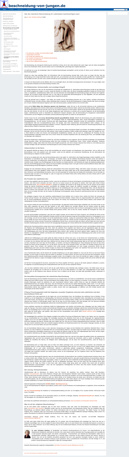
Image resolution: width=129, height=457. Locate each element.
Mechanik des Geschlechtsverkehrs (11, 31)
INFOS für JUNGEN (8, 21)
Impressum (20, 9)
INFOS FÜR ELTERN (8, 23)
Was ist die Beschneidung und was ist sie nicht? (11, 54)
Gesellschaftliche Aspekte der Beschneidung (10, 66)
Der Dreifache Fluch (8, 44)
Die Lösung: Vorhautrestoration (34, 59)
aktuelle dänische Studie (89, 311)
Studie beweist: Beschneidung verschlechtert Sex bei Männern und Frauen (12, 39)
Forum (45, 9)
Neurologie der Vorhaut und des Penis (11, 47)
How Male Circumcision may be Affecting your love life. (69, 445)
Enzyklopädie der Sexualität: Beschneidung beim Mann (10, 51)
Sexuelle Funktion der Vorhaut (10, 29)
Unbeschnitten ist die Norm (33, 54)
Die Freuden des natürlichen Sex (34, 56)
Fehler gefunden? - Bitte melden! (11, 71)
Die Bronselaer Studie (8, 42)
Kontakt (11, 9)
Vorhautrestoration (34, 374)
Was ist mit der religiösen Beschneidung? (36, 61)
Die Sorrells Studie (8, 36)
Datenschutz (54, 9)
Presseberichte (7, 69)
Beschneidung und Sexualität (11, 27)
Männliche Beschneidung (9, 14)
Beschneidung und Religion (10, 63)
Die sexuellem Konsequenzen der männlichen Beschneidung (41, 58)
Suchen (38, 9)
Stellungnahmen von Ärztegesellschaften (8, 19)
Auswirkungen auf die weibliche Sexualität (11, 57)
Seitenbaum (30, 9)
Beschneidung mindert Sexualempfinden (9, 34)
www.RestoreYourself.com (86, 395)
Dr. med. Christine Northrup (34, 17)
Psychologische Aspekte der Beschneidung (10, 61)
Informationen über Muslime (35, 408)
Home (4, 9)
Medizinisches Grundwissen (10, 25)
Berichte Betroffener (8, 16)
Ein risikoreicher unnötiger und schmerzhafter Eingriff (39, 53)
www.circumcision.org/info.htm (32, 418)
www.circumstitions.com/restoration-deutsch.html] (84, 400)
